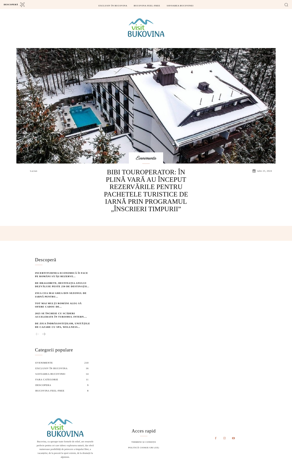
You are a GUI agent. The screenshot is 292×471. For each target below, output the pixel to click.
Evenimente (146, 158)
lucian (33, 170)
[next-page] (43, 333)
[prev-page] (37, 333)
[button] (286, 4)
